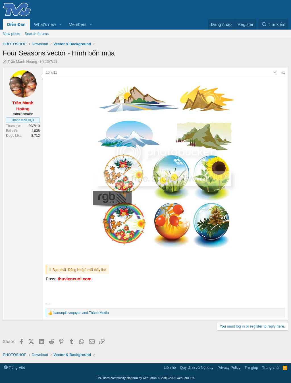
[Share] (275, 72)
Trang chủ (270, 367)
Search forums (37, 34)
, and (81, 313)
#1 (283, 72)
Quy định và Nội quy (196, 367)
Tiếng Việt (14, 367)
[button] (61, 24)
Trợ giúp (251, 367)
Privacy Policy (228, 367)
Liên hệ (170, 367)
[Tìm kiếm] (273, 24)
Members (78, 24)
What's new (45, 24)
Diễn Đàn (16, 24)
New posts (11, 34)
